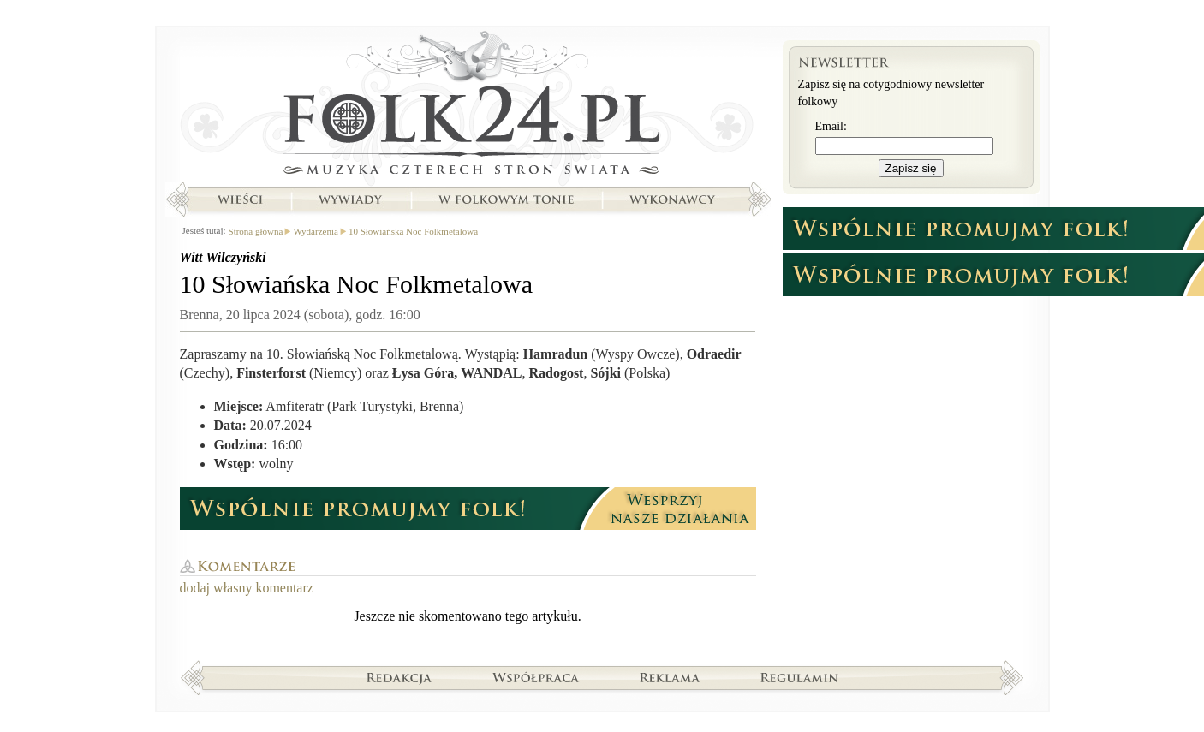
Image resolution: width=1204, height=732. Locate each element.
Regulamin (799, 677)
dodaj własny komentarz (246, 587)
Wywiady (350, 199)
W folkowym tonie (505, 199)
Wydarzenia (315, 231)
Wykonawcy (674, 199)
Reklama (670, 677)
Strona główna (468, 107)
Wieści (239, 199)
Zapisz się (911, 168)
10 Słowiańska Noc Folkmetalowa (413, 231)
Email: (831, 126)
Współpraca (536, 677)
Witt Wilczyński (223, 257)
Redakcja (399, 677)
